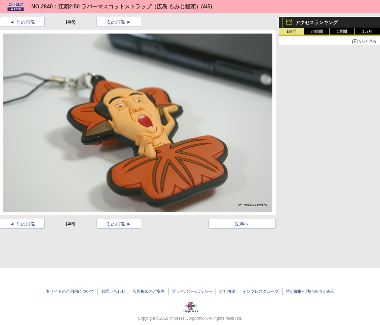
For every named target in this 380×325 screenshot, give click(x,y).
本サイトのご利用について (70, 291)
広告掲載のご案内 (148, 291)
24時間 (316, 31)
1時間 (292, 31)
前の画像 (25, 22)
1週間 (342, 31)
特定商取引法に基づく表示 (310, 291)
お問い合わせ (113, 291)
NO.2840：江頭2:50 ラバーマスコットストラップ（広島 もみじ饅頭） (116, 6)
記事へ (242, 224)
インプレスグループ (260, 291)
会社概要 (227, 291)
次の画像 (115, 22)
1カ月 (367, 31)
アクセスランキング (316, 22)
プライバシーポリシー (192, 291)
